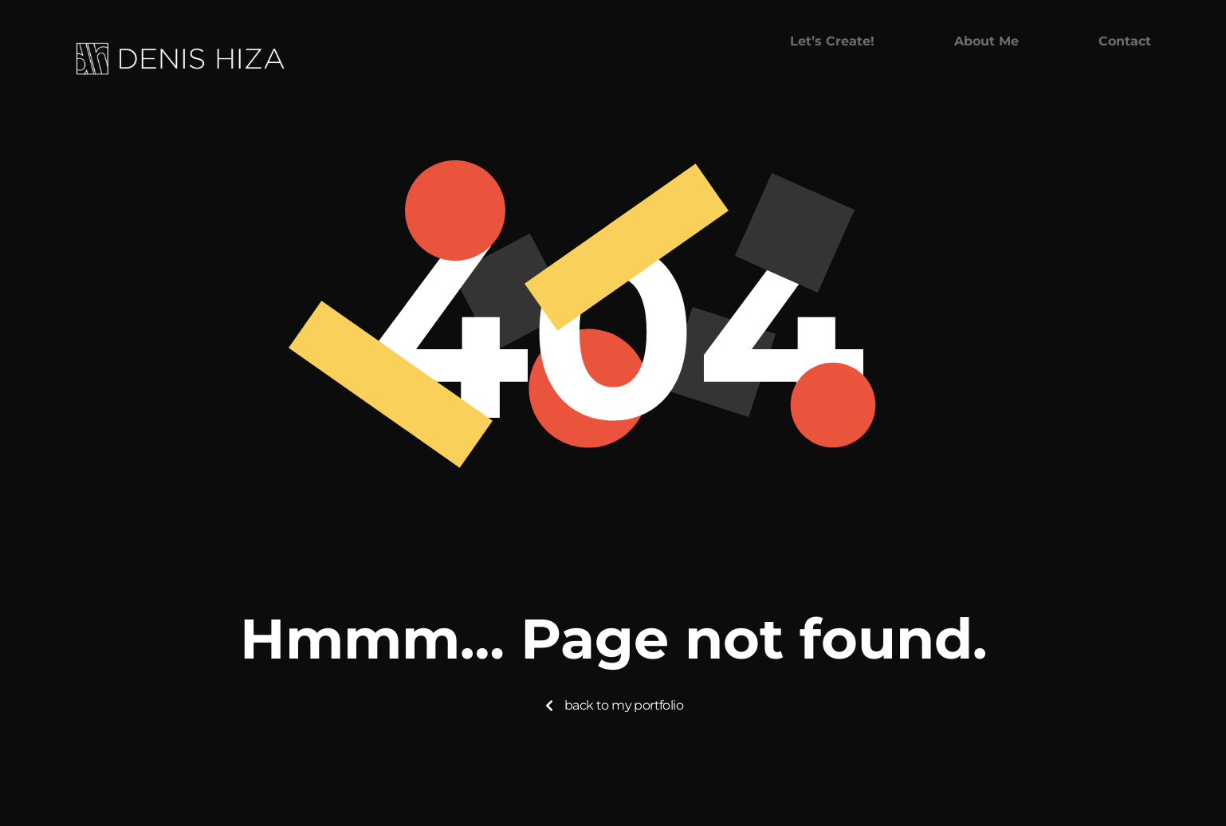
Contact (1124, 41)
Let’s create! (832, 41)
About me (986, 41)
